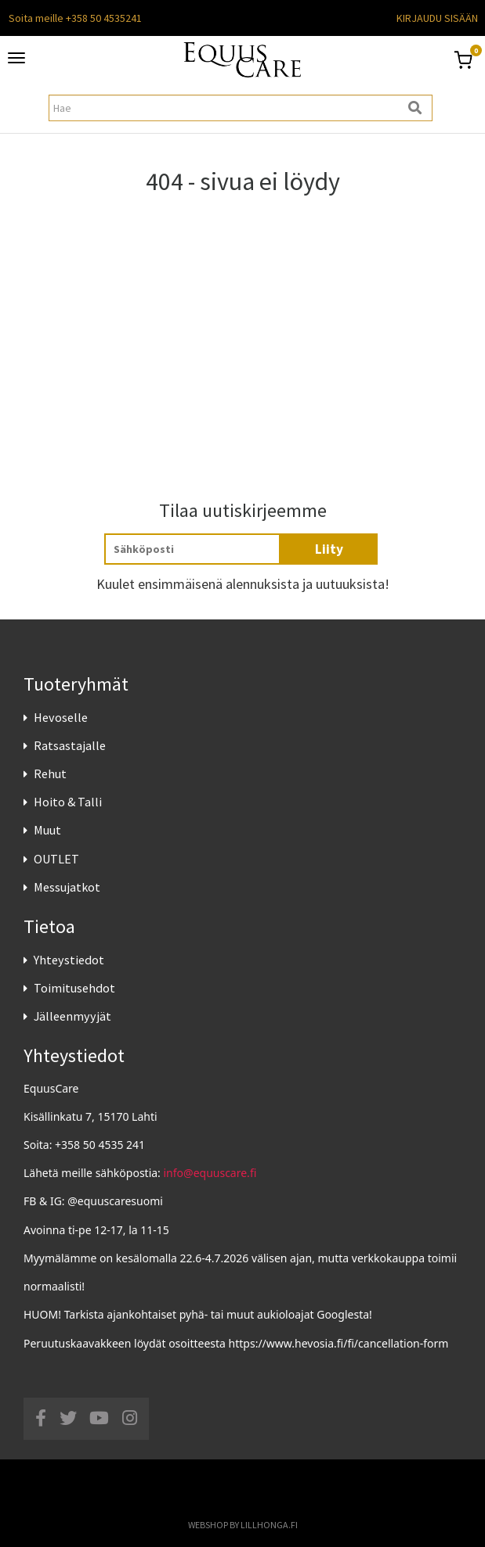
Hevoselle (61, 717)
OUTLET (56, 859)
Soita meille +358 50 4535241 (75, 18)
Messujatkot (67, 887)
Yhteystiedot (69, 959)
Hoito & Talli (68, 801)
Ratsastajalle (70, 745)
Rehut (50, 773)
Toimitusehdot (74, 988)
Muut (47, 830)
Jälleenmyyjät (72, 1016)
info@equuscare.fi (210, 1172)
